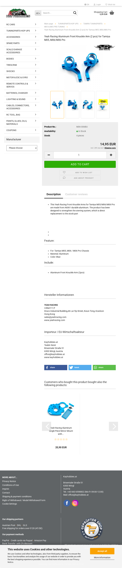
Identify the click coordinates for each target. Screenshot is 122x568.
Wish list (110, 4)
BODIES (10, 59)
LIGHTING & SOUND (15, 99)
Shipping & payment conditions (16, 496)
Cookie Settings (9, 504)
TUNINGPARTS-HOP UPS (18, 31)
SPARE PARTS (12, 43)
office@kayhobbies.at (78, 495)
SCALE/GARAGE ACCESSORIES (14, 51)
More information (102, 557)
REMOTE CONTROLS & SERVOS (17, 85)
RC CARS (10, 24)
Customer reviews (76, 194)
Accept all (102, 551)
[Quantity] (80, 155)
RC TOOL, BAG (13, 115)
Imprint (5, 489)
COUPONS (11, 130)
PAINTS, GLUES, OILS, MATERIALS (16, 122)
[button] (86, 4)
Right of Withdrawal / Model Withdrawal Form (23, 500)
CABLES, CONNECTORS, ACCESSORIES (17, 107)
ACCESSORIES (13, 37)
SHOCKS (10, 71)
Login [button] (97, 4)
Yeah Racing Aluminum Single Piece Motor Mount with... (61, 431)
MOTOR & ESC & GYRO (17, 77)
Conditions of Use (10, 485)
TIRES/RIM (11, 65)
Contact (6, 492)
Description (54, 194)
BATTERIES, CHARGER (17, 93)
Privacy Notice (9, 481)
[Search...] (38, 13)
